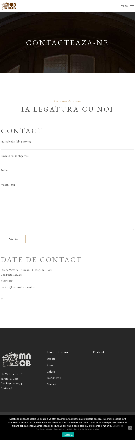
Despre (51, 358)
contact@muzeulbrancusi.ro (18, 287)
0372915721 (7, 280)
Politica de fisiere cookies (86, 429)
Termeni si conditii (63, 429)
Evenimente (54, 377)
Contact (51, 384)
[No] (130, 428)
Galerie (51, 371)
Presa (50, 365)
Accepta (68, 435)
